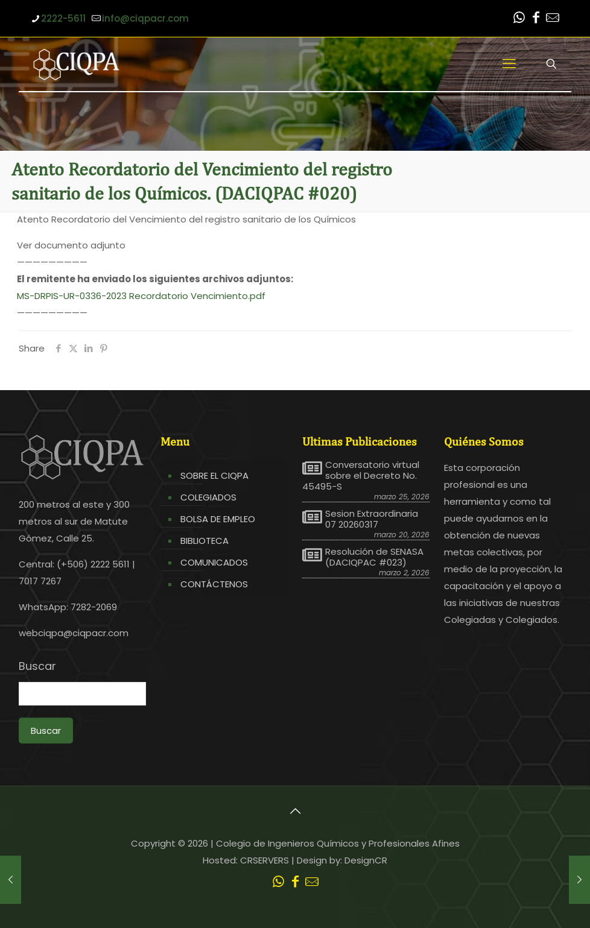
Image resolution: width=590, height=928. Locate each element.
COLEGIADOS (208, 497)
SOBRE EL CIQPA (214, 475)
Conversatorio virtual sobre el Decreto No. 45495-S (360, 475)
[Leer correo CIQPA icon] (552, 19)
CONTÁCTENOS (214, 584)
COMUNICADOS (214, 562)
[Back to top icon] (295, 811)
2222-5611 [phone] (63, 18)
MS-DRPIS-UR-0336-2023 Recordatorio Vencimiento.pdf (141, 295)
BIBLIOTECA (204, 540)
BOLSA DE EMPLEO (217, 519)
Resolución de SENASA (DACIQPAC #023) (374, 557)
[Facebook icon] (535, 19)
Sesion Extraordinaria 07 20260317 (371, 519)
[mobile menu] (509, 64)
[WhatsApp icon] (518, 19)
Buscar (37, 666)
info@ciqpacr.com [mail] (145, 18)
